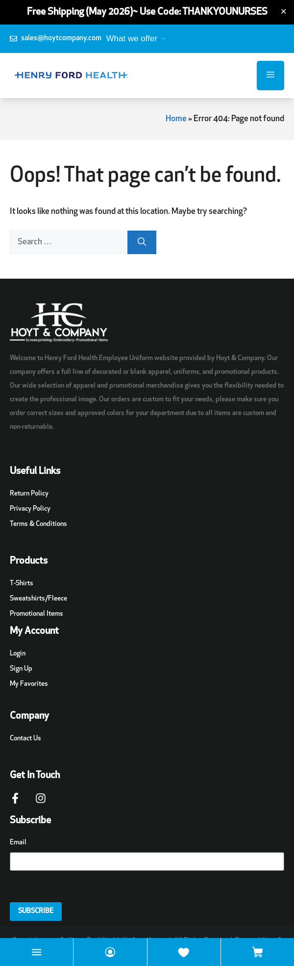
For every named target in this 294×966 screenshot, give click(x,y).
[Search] (141, 242)
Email (18, 842)
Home (176, 119)
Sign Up (21, 669)
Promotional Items (36, 614)
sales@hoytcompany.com (61, 38)
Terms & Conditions (38, 524)
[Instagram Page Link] (40, 803)
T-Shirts (21, 583)
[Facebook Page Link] (15, 803)
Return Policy (29, 493)
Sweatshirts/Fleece (38, 598)
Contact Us (25, 738)
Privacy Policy (30, 509)
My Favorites (29, 684)
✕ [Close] (283, 12)
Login (17, 653)
